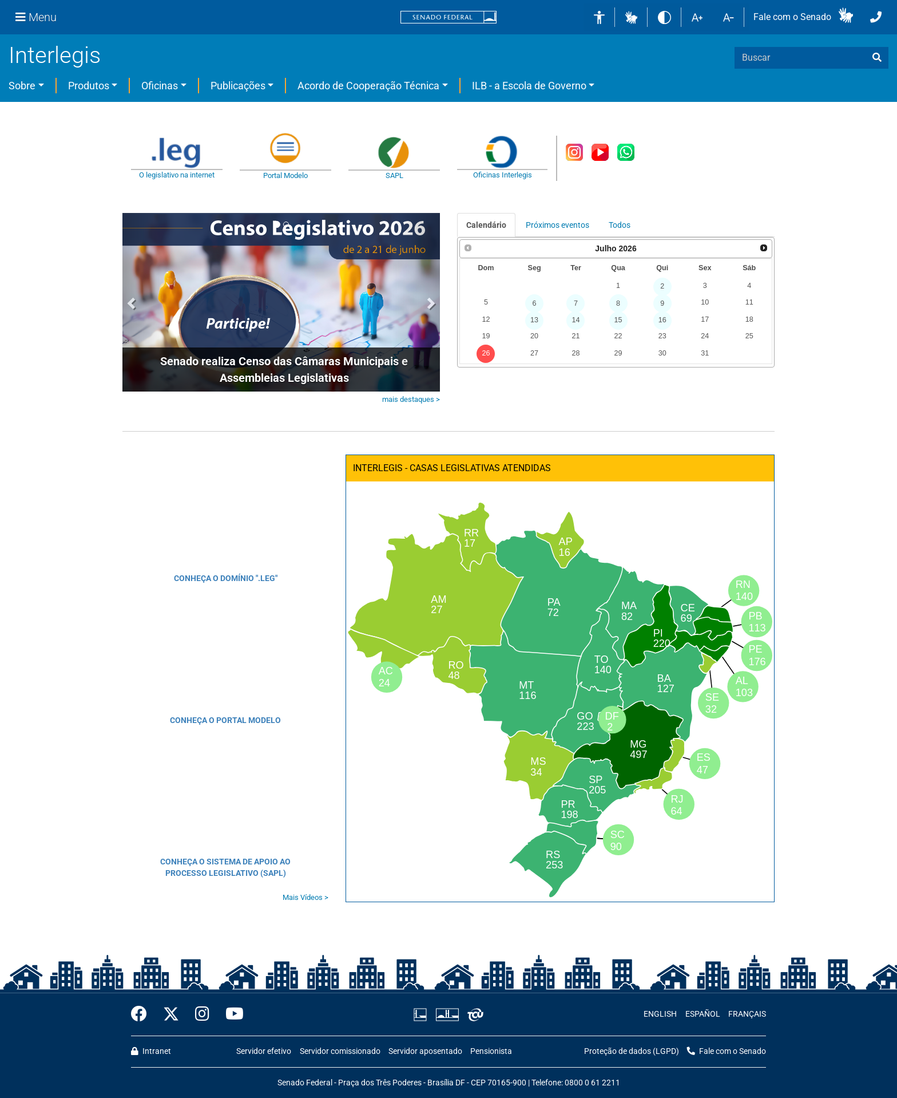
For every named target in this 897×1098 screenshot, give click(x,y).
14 (575, 320)
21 (575, 336)
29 (618, 353)
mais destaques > (411, 399)
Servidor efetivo (263, 1051)
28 (575, 353)
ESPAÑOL (702, 1014)
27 (534, 353)
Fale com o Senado (792, 16)
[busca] (877, 58)
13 (534, 320)
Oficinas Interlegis (502, 175)
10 (705, 302)
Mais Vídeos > (305, 897)
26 (486, 353)
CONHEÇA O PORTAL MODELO (225, 720)
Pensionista (491, 1051)
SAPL (394, 175)
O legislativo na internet (177, 175)
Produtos (88, 86)
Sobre (22, 86)
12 (486, 319)
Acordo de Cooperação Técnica (368, 86)
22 (618, 336)
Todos (619, 225)
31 (705, 353)
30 (662, 353)
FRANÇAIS (747, 1014)
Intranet (151, 1051)
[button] (631, 16)
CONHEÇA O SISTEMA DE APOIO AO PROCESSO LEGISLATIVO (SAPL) (225, 867)
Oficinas (159, 86)
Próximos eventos (557, 225)
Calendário (486, 225)
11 (749, 302)
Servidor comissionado (340, 1051)
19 (486, 336)
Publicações (238, 86)
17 (705, 319)
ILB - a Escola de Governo (529, 86)
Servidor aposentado (425, 1051)
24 (705, 336)
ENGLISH (660, 1014)
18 (749, 319)
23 (662, 336)
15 (618, 320)
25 (749, 336)
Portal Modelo (285, 175)
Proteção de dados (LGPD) (631, 1051)
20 (534, 336)
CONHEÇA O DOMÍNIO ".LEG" (225, 578)
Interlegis (55, 55)
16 (662, 320)
